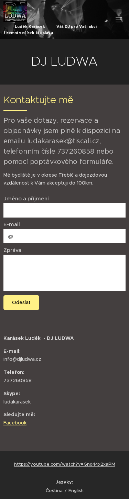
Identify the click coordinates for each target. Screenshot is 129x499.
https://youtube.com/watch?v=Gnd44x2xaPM (64, 464)
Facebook (14, 423)
